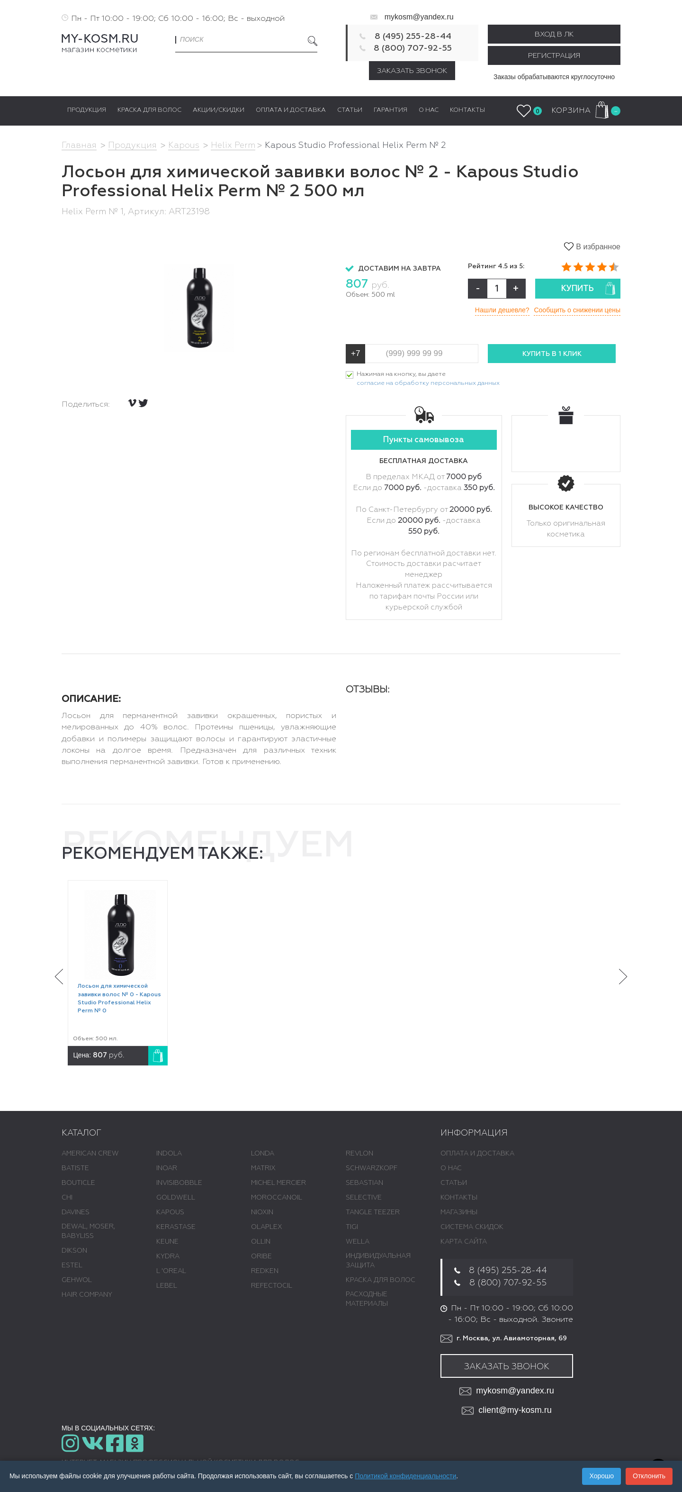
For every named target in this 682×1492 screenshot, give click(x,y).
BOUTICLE (78, 1183)
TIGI (352, 1227)
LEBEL (166, 1286)
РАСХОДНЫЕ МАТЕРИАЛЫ (367, 1299)
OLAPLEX (266, 1227)
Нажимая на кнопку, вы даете (428, 379)
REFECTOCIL (271, 1286)
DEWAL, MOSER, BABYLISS (88, 1231)
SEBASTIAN (364, 1183)
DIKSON (74, 1250)
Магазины (458, 1212)
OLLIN (260, 1241)
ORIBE (261, 1256)
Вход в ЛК (554, 34)
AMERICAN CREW (90, 1153)
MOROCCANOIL (276, 1197)
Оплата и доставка (477, 1153)
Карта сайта (463, 1241)
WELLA (357, 1241)
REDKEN (264, 1271)
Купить (588, 288)
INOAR (166, 1168)
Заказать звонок (412, 70)
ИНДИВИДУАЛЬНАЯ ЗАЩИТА (378, 1261)
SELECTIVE (364, 1197)
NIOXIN (262, 1212)
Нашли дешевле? (502, 310)
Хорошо (601, 1476)
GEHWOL (77, 1280)
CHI (67, 1197)
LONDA (262, 1153)
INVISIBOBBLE (179, 1183)
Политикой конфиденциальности (405, 1476)
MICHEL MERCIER (278, 1183)
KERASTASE (176, 1227)
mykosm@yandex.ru (419, 17)
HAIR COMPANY (87, 1295)
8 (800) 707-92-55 (413, 48)
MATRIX (263, 1168)
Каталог (81, 1133)
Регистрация (554, 55)
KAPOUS (170, 1212)
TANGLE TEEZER (373, 1212)
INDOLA (169, 1153)
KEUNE (167, 1241)
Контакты (458, 1197)
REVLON (359, 1153)
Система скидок (471, 1227)
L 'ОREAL (171, 1271)
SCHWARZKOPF (371, 1168)
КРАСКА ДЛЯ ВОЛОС (380, 1280)
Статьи (453, 1183)
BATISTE (75, 1168)
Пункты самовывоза (423, 440)
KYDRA (167, 1256)
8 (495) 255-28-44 (413, 36)
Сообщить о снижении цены (577, 310)
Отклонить (649, 1476)
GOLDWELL (175, 1197)
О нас (451, 1168)
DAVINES (76, 1212)
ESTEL (72, 1265)
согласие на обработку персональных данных (428, 383)
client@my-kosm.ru (506, 1411)
